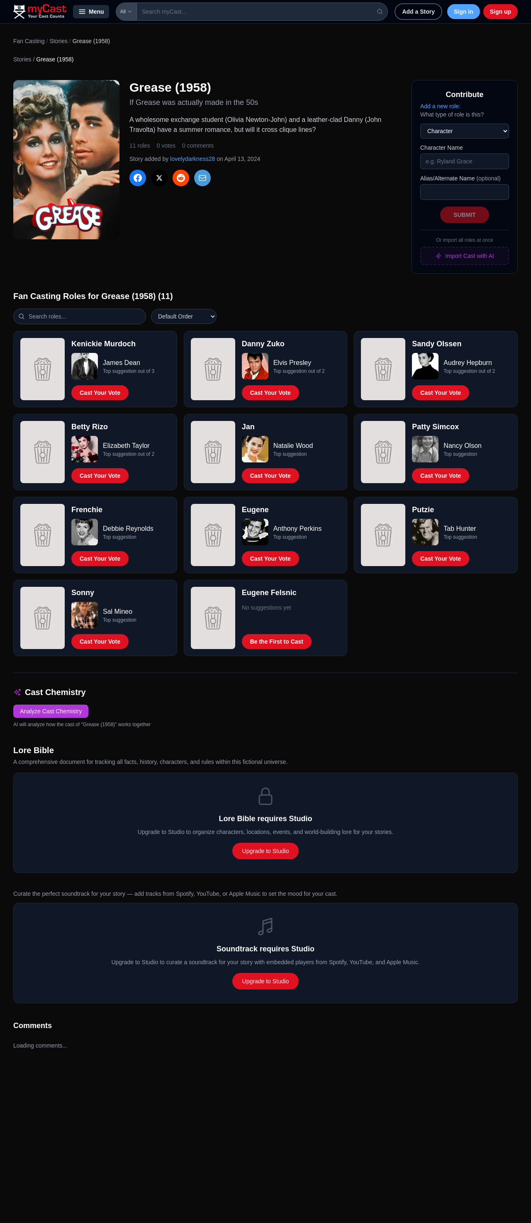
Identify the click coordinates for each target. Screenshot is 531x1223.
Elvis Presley (292, 362)
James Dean (121, 362)
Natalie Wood (293, 445)
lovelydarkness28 (192, 159)
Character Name (441, 147)
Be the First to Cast (276, 641)
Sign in (463, 11)
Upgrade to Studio (265, 851)
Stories (58, 41)
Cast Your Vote (100, 392)
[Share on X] (159, 178)
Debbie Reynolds (128, 528)
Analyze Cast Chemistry (51, 711)
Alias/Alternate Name (460, 178)
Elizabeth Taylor (126, 445)
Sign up (500, 11)
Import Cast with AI (464, 256)
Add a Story (418, 11)
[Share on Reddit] (181, 178)
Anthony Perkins (297, 528)
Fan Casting (28, 41)
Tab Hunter (459, 528)
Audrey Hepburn (467, 362)
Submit (464, 215)
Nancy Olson (462, 445)
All (126, 12)
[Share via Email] (202, 178)
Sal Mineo (117, 611)
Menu (91, 11)
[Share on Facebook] (137, 178)
